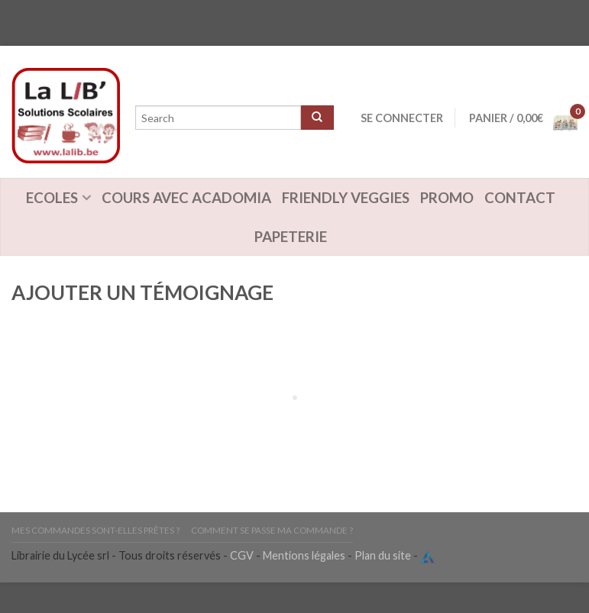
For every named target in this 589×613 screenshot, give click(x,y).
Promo (447, 197)
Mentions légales (304, 555)
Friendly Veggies (345, 197)
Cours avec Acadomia (186, 197)
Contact (519, 197)
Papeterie (290, 236)
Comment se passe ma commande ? (272, 530)
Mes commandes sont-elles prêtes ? (95, 530)
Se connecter (402, 117)
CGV (242, 555)
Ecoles (52, 197)
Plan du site (382, 555)
